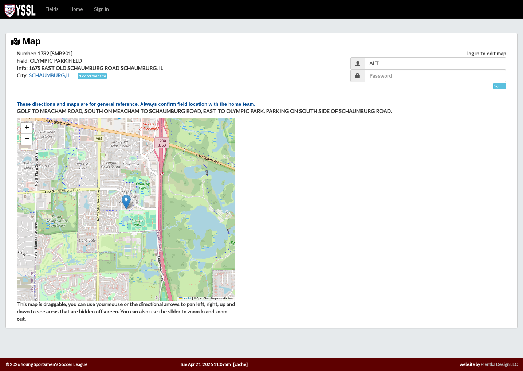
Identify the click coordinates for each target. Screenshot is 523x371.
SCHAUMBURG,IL (49, 75)
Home (76, 9)
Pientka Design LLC (499, 364)
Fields (52, 9)
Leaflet (185, 298)
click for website (92, 76)
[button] (126, 202)
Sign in (101, 9)
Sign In (500, 86)
